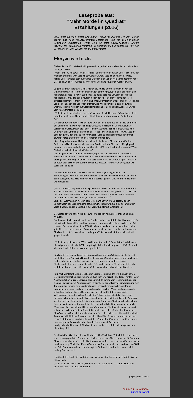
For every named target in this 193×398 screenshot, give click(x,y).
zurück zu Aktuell (140, 392)
